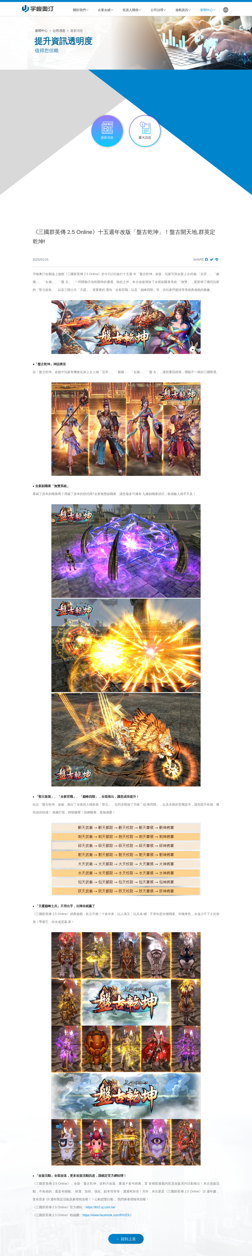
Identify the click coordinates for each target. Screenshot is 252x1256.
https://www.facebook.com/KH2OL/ (106, 1215)
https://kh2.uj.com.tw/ (100, 1207)
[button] (80, 10)
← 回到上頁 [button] (126, 1239)
